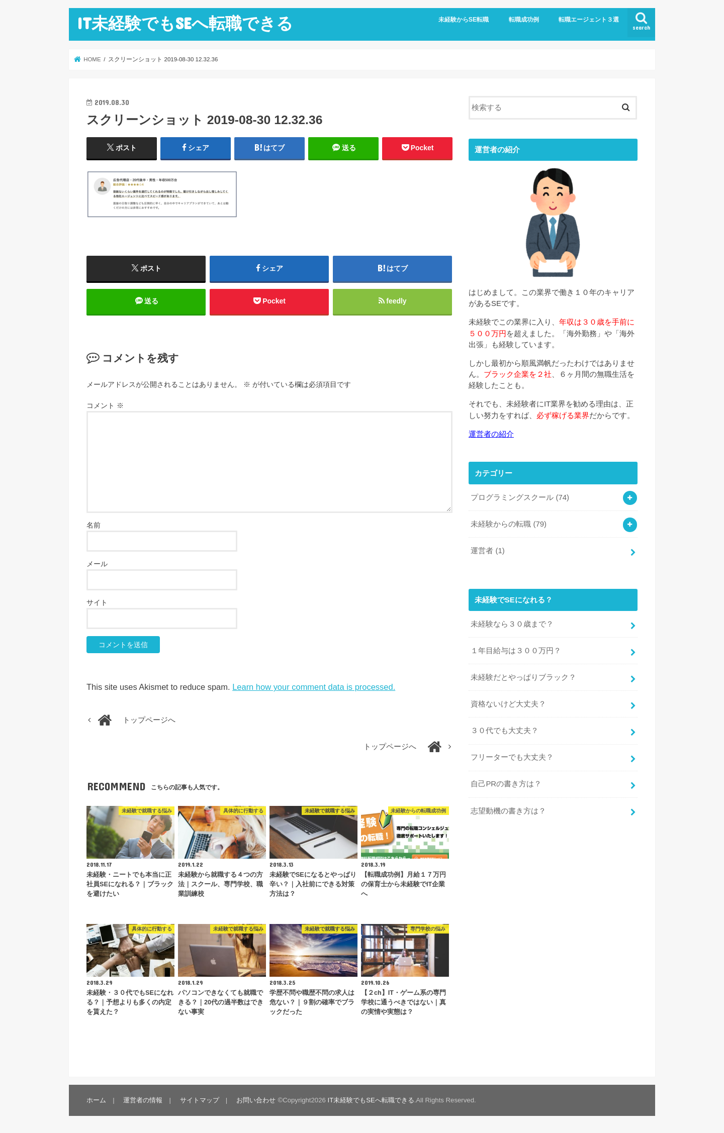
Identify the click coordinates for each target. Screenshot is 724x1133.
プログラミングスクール (520, 497)
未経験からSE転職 (463, 19)
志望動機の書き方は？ (508, 810)
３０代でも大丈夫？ (504, 730)
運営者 (487, 550)
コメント (105, 406)
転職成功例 (524, 19)
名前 (93, 526)
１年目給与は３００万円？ (516, 650)
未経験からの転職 (509, 524)
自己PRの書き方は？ (506, 783)
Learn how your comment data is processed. (313, 687)
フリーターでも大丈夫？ (512, 757)
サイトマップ (199, 1100)
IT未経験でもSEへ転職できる (185, 23)
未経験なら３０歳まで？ (512, 624)
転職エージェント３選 (589, 19)
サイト (97, 603)
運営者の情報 (142, 1100)
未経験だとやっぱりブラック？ (523, 677)
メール (97, 564)
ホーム (96, 1100)
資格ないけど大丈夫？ (508, 703)
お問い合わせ (255, 1100)
